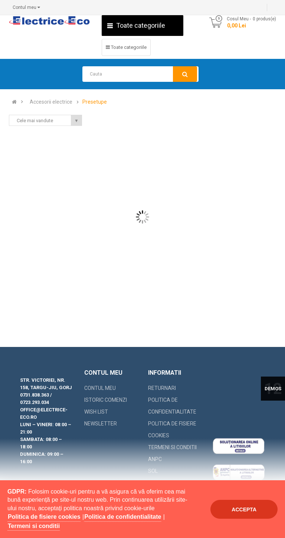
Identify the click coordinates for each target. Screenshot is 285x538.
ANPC (155, 459)
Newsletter (100, 424)
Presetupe (94, 102)
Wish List (96, 412)
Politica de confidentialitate (172, 406)
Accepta (244, 509)
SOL (153, 471)
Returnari (162, 388)
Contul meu (100, 388)
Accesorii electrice (51, 102)
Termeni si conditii (172, 447)
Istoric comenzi (105, 400)
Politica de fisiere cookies (172, 429)
